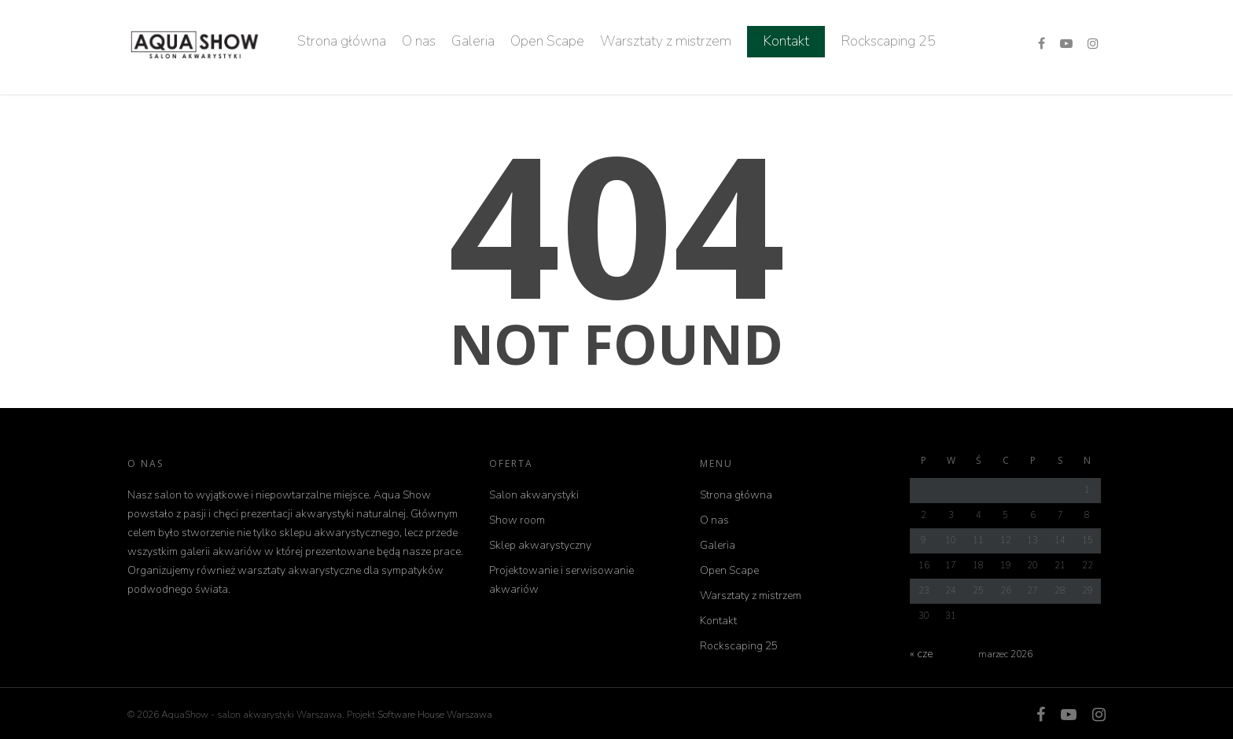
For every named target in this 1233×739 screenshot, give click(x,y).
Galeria (473, 40)
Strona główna (341, 40)
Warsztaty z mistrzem (665, 40)
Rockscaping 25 (888, 40)
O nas (419, 40)
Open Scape (547, 40)
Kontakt (786, 40)
